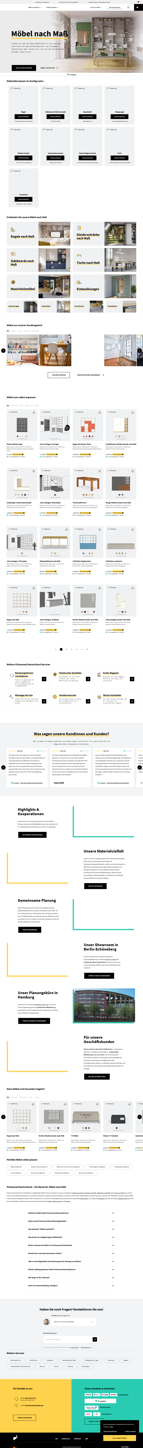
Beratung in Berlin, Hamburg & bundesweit (99, 2)
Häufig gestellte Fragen (92, 1360)
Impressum (77, 1438)
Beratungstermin (16, 1360)
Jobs (86, 1438)
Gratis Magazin (111, 682)
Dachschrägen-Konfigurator (97, 1166)
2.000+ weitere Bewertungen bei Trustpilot (31, 792)
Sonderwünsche (67, 704)
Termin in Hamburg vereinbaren (34, 1023)
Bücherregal (84, 1198)
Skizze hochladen (112, 704)
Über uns (42, 1366)
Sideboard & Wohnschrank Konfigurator (68, 1166)
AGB (56, 1438)
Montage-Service (24, 704)
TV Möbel (74, 1135)
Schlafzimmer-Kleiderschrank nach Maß (121, 454)
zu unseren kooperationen (32, 842)
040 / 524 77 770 (30, 1398)
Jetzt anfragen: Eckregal (49, 454)
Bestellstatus (33, 1360)
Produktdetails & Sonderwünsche (20, 1366)
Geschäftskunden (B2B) (69, 1360)
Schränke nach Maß (90, 1192)
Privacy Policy (74, 1347)
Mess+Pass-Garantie (105, 1407)
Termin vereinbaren (29, 935)
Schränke (26, 340)
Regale (13, 340)
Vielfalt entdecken (95, 891)
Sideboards (35, 340)
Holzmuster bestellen (70, 682)
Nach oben (124, 1446)
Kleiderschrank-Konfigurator (39, 1166)
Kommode (101, 1198)
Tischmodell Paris (79, 512)
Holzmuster (111, 1360)
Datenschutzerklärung (110, 1431)
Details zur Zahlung (123, 1394)
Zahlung (70, 1366)
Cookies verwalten (130, 1431)
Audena (49, 1201)
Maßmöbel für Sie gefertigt (42, 2)
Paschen (67, 1201)
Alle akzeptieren (120, 1438)
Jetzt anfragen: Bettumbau (50, 512)
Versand (56, 1366)
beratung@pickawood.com (34, 1405)
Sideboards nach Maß (103, 1192)
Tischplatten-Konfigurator (62, 1172)
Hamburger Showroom (41, 1006)
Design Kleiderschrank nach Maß (118, 512)
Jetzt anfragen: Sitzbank (49, 629)
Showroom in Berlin (111, 964)
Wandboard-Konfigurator (86, 1172)
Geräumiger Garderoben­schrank (19, 512)
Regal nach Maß (13, 629)
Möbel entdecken (48, 68)
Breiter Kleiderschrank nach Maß (85, 629)
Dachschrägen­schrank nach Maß (118, 629)
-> (95, 1339)
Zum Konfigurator (59, 384)
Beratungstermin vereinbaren (91, 384)
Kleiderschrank (122, 1198)
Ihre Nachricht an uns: (50, 1333)
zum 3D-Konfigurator (24, 68)
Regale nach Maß (77, 1192)
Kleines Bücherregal (14, 454)
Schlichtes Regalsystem (82, 571)
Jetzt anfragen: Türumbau (17, 571)
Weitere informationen (97, 1076)
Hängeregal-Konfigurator (121, 1166)
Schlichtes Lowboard (114, 571)
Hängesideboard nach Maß (50, 571)
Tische (19, 340)
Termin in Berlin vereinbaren (99, 980)
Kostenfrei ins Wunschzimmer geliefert (68, 2)
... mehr (110, 1427)
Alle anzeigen (86, 1366)
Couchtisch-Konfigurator (38, 1172)
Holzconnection (57, 1201)
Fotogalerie (49, 1360)
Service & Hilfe (94, 1421)
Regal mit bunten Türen (82, 454)
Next (139, 360)
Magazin (126, 1360)
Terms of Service (85, 1347)
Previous (3, 360)
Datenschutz (66, 1438)
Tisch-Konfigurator (16, 1172)
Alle (8, 340)
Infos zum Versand (106, 1413)
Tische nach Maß (119, 1192)
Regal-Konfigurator (16, 1166)
